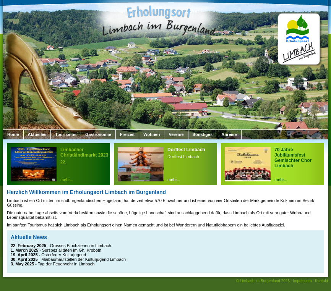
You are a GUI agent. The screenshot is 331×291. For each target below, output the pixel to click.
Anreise (229, 134)
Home (13, 134)
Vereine (176, 134)
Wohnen (151, 134)
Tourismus (65, 134)
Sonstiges (203, 134)
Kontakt (321, 281)
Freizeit (127, 134)
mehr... (66, 179)
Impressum (302, 281)
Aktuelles (37, 134)
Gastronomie (98, 134)
